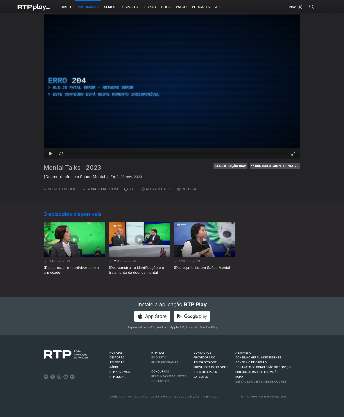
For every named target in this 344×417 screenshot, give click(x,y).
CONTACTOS (202, 352)
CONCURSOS (160, 371)
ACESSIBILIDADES (156, 189)
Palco (181, 7)
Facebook (46, 376)
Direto (67, 7)
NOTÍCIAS (116, 352)
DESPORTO (117, 357)
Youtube (65, 376)
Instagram (59, 376)
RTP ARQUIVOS (119, 372)
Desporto (129, 7)
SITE (129, 189)
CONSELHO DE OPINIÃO (251, 362)
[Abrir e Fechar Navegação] (323, 7)
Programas (88, 7)
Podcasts (201, 7)
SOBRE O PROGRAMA (100, 189)
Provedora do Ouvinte (211, 367)
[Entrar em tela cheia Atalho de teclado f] (293, 153)
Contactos (160, 381)
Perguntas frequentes (168, 376)
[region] (172, 86)
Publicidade (210, 396)
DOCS (166, 7)
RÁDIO (113, 367)
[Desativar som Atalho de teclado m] (61, 153)
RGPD (239, 376)
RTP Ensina (117, 376)
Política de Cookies (156, 396)
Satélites (201, 376)
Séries (109, 7)
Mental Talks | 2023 (72, 167)
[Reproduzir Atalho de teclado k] (50, 153)
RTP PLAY (158, 352)
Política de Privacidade (124, 396)
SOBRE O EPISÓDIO (60, 189)
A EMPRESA (243, 352)
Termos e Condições (185, 396)
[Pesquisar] (311, 6)
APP (218, 7)
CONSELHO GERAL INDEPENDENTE (258, 357)
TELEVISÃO (117, 362)
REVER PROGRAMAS (164, 362)
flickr (72, 376)
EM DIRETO (158, 357)
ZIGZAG (149, 7)
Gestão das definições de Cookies (260, 381)
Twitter (52, 376)
